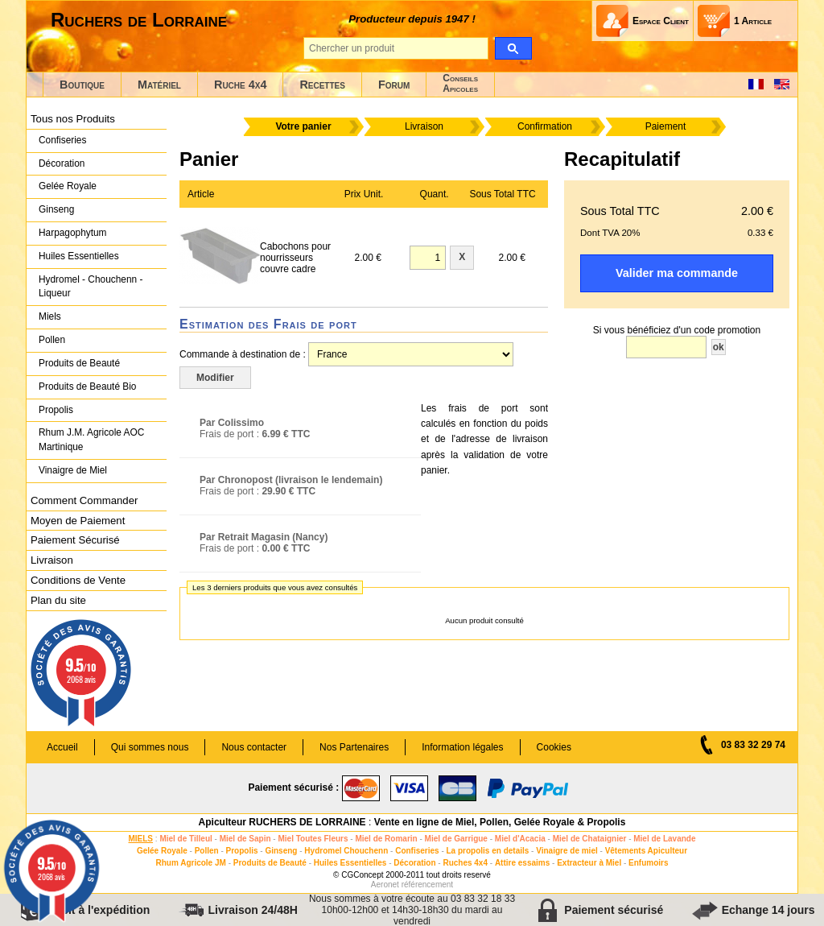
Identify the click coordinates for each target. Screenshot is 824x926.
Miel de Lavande (664, 838)
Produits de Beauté (79, 363)
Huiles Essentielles (79, 256)
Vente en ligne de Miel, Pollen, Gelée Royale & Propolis (500, 822)
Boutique (82, 84)
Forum (394, 84)
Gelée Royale (68, 186)
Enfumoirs (648, 862)
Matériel (159, 84)
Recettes (322, 84)
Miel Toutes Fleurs (313, 838)
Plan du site (58, 600)
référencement (427, 884)
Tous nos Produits (73, 119)
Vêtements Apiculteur (646, 850)
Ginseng (56, 209)
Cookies (554, 747)
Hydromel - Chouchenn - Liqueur (90, 287)
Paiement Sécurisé (75, 540)
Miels (50, 316)
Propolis (56, 409)
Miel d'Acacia (520, 838)
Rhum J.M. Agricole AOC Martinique (91, 440)
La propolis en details (488, 850)
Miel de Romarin (386, 838)
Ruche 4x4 (240, 84)
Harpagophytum (73, 232)
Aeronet (385, 884)
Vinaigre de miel (567, 850)
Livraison (52, 560)
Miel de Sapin (245, 838)
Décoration (61, 163)
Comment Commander (84, 500)
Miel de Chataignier (590, 838)
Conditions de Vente (78, 580)
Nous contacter (253, 747)
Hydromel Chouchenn (346, 850)
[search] (513, 48)
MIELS (140, 838)
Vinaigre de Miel (73, 470)
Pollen (52, 339)
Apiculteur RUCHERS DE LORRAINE (282, 822)
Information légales (462, 747)
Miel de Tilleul (185, 838)
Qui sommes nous (150, 747)
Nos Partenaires (354, 747)
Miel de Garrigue (456, 838)
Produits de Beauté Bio (87, 386)
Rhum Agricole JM (190, 862)
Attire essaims (522, 862)
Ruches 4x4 (465, 862)
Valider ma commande (677, 273)
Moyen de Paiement (78, 521)
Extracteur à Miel (589, 862)
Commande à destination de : (242, 354)
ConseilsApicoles (460, 83)
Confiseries (62, 140)
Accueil (62, 747)
